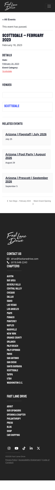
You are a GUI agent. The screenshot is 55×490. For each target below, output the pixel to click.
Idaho (9, 301)
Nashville (12, 329)
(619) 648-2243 (17, 262)
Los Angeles (13, 309)
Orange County (14, 337)
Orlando (11, 342)
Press (10, 423)
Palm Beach (12, 346)
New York (11, 333)
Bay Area (11, 280)
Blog (9, 427)
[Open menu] (49, 6)
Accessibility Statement (30, 460)
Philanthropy (14, 418)
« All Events (9, 19)
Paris (9, 354)
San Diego (11, 362)
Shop (9, 431)
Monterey (12, 321)
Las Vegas (12, 305)
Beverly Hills (14, 284)
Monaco (10, 317)
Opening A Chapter (16, 414)
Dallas (10, 297)
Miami (9, 313)
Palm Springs (13, 350)
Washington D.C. (15, 382)
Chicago (11, 292)
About (10, 406)
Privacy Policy (11, 460)
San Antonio (13, 358)
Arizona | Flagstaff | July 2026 (25, 134)
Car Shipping (13, 435)
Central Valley (14, 288)
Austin (10, 276)
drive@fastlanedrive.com (22, 258)
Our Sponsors (14, 410)
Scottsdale (7, 71)
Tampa (10, 374)
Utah (9, 378)
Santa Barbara (14, 366)
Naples (10, 325)
